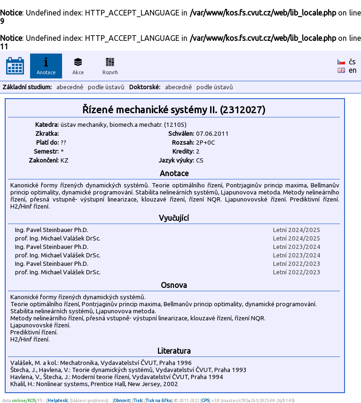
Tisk (137, 400)
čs (352, 61)
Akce (78, 64)
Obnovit (122, 400)
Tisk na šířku (159, 400)
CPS (205, 400)
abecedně (69, 87)
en (353, 70)
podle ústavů (106, 87)
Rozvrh (110, 64)
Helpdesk (57, 400)
